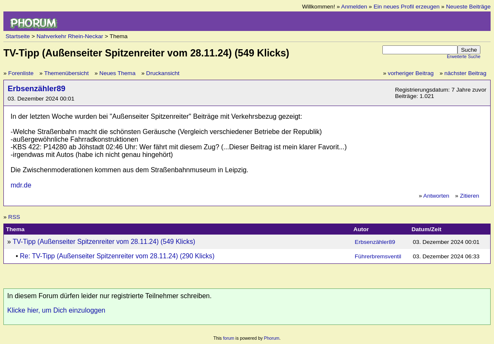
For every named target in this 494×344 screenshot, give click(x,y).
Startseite (18, 36)
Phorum (271, 338)
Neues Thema (117, 73)
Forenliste (21, 73)
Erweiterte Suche (463, 56)
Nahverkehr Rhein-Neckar (69, 36)
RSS (14, 217)
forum (228, 338)
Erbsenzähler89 (36, 88)
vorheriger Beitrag (411, 73)
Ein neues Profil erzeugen (406, 6)
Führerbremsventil (378, 256)
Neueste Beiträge (468, 6)
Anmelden (354, 6)
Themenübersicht (66, 73)
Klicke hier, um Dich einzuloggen (56, 310)
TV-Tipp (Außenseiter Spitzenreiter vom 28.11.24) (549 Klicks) (104, 241)
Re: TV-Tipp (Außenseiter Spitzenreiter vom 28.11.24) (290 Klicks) (117, 256)
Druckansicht (163, 73)
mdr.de (21, 185)
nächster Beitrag (465, 73)
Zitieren (469, 196)
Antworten (436, 196)
